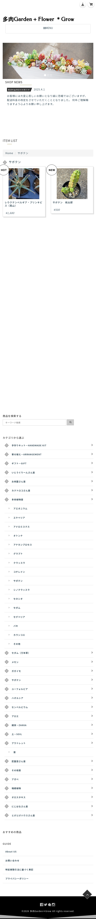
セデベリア (19, 616)
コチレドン (19, 571)
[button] (9, 61)
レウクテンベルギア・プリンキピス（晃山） (23, 204)
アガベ (15, 779)
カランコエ (19, 634)
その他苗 (16, 770)
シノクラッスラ (21, 589)
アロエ (15, 716)
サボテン (18, 580)
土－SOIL (17, 734)
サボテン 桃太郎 (63, 202)
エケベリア (19, 517)
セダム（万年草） (21, 652)
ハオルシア (17, 697)
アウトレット (19, 743)
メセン (15, 661)
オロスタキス (19, 797)
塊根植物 (16, 788)
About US (11, 851)
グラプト (18, 553)
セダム (16, 607)
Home (9, 153)
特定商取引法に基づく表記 (19, 869)
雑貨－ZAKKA (19, 725)
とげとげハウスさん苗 (23, 815)
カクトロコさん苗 (21, 490)
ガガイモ (16, 670)
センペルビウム (20, 707)
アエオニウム (20, 508)
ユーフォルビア (20, 688)
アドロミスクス (21, 526)
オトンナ (18, 535)
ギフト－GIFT (19, 463)
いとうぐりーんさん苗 (23, 472)
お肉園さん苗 (19, 481)
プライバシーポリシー (17, 878)
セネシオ (18, 598)
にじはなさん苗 (20, 806)
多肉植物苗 (17, 499)
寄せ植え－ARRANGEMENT (27, 454)
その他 (16, 643)
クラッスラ (19, 562)
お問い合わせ (12, 860)
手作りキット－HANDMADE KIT (29, 445)
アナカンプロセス (22, 544)
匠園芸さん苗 (19, 761)
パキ (15, 625)
